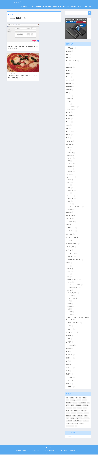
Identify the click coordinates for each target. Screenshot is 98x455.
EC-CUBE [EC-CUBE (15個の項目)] (79, 400)
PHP (69, 185)
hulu (69, 277)
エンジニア (70, 234)
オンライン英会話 (47, 6)
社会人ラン (70, 355)
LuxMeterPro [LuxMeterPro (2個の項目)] (85, 405)
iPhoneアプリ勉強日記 (74, 280)
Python (69, 119)
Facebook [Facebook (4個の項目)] (75, 403)
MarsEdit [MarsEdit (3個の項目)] (80, 408)
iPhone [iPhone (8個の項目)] (67, 405)
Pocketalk (70, 116)
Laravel (69, 74)
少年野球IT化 (71, 345)
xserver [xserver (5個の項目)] (85, 416)
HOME (49, 448)
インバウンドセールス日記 (75, 285)
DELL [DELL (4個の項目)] (67, 400)
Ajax (69, 148)
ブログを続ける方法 (73, 293)
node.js (70, 183)
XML (69, 193)
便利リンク (88, 6)
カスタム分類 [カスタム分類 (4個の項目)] (69, 421)
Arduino (69, 51)
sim (68, 128)
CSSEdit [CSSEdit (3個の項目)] (84, 398)
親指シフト (70, 368)
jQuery (70, 174)
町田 (68, 352)
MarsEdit (70, 83)
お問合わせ (73, 6)
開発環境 (70, 209)
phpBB (69, 112)
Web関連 (70, 144)
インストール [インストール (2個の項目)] (86, 418)
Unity (69, 138)
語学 (68, 371)
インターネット (71, 231)
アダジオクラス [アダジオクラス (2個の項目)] (79, 418)
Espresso (70, 166)
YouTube (70, 219)
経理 (68, 362)
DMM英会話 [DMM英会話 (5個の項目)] (73, 400)
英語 (68, 365)
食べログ (70, 381)
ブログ (69, 263)
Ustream (70, 282)
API (69, 150)
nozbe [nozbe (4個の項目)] (67, 410)
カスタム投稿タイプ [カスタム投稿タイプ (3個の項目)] (77, 421)
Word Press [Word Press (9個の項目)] (86, 413)
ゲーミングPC (71, 247)
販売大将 (70, 374)
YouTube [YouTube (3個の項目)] (72, 418)
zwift (68, 225)
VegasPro (70, 141)
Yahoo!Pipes (71, 199)
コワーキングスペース (73, 288)
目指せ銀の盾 (71, 222)
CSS (69, 161)
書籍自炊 (70, 307)
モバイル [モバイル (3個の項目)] (81, 423)
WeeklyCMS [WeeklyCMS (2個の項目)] (79, 413)
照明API (69, 349)
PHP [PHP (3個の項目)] (72, 410)
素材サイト (70, 358)
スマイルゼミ (71, 257)
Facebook (70, 169)
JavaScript (70, 67)
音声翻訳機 (38, 6)
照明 (69, 309)
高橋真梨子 (70, 387)
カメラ (69, 241)
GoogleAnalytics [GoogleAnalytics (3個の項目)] (82, 403)
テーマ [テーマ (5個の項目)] (67, 423)
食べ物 (70, 304)
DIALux (70, 272)
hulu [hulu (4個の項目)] (88, 403)
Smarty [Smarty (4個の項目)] (67, 413)
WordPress (70, 216)
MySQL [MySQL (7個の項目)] (84, 408)
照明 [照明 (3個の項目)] (76, 426)
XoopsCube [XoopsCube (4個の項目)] (80, 416)
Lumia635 (70, 80)
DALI (68, 54)
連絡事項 (70, 312)
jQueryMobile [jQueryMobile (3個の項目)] (78, 405)
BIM (69, 266)
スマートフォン (71, 254)
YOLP (70, 201)
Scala (69, 125)
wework (69, 212)
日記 (69, 301)
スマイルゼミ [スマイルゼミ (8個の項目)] (85, 421)
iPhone (70, 99)
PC (68, 93)
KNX (68, 70)
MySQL (70, 180)
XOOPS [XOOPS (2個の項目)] (74, 416)
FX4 (68, 58)
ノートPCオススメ (73, 107)
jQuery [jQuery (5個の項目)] (72, 405)
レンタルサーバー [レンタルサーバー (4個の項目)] (69, 426)
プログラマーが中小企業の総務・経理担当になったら (78, 319)
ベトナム (70, 326)
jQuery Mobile (71, 177)
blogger (70, 269)
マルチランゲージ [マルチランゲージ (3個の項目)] (74, 423)
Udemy (69, 135)
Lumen (69, 77)
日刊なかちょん (72, 299)
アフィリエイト (71, 228)
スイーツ (70, 250)
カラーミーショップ (73, 244)
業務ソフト (71, 109)
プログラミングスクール (74, 323)
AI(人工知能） (71, 48)
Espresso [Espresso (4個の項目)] (85, 400)
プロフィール (66, 6)
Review (69, 122)
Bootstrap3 (71, 153)
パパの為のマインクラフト (27, 6)
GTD (69, 274)
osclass (69, 90)
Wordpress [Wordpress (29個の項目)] (68, 416)
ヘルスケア (71, 296)
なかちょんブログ (14, 2)
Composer (71, 158)
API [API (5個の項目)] (67, 398)
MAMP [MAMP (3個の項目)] (74, 408)
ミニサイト (70, 329)
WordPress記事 (57, 6)
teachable (70, 132)
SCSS (70, 188)
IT (69, 101)
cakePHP (70, 156)
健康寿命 (70, 336)
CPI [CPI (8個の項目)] (80, 398)
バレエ (70, 290)
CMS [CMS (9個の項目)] (77, 398)
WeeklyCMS (71, 191)
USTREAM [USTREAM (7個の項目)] (73, 413)
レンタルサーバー (72, 333)
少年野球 (70, 342)
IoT (68, 64)
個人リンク (80, 6)
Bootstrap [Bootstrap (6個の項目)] (72, 398)
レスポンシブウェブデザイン (75, 207)
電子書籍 (70, 315)
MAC (69, 104)
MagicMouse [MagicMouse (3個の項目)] (69, 408)
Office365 (70, 87)
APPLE (70, 96)
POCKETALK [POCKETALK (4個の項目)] (77, 410)
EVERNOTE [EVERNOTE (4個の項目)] (68, 403)
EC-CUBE (71, 164)
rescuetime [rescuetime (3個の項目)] (83, 410)
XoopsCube (71, 196)
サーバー (70, 204)
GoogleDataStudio (72, 61)
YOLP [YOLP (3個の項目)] (67, 418)
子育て (69, 339)
